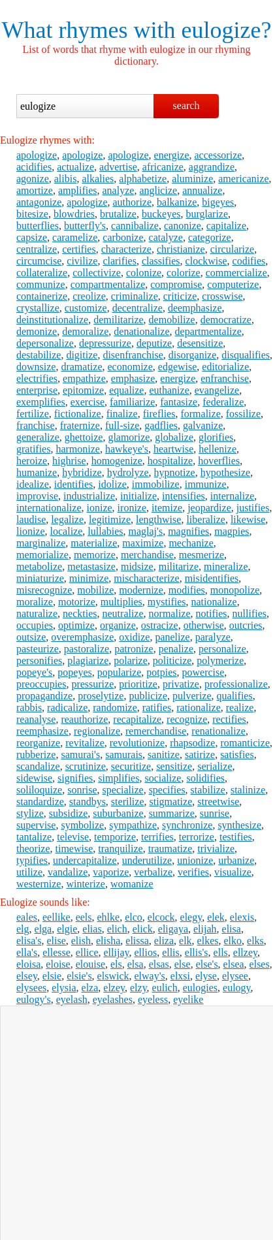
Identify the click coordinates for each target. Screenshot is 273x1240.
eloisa (28, 964)
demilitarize (118, 319)
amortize (34, 190)
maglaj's (146, 531)
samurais (123, 754)
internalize (232, 495)
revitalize (84, 742)
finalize (122, 413)
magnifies (188, 531)
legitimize (110, 519)
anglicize (158, 190)
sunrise (214, 813)
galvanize (203, 425)
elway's (149, 975)
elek (216, 917)
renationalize (218, 731)
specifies (167, 789)
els (116, 964)
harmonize (78, 448)
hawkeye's (126, 448)
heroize (31, 460)
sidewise (34, 778)
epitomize (83, 390)
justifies (253, 507)
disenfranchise (133, 354)
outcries (246, 625)
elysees (31, 987)
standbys (87, 801)
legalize (67, 519)
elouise (90, 964)
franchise (35, 425)
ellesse (56, 952)
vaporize (111, 872)
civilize (82, 260)
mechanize (191, 542)
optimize (76, 625)
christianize (181, 249)
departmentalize (208, 331)
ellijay (116, 952)
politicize (172, 660)
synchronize (187, 825)
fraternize (80, 425)
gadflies (161, 425)
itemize (167, 507)
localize (66, 531)
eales (26, 917)
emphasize (133, 378)
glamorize (129, 437)
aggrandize (211, 166)
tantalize (34, 836)
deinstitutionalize (52, 319)
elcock (161, 917)
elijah (205, 928)
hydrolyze (128, 472)
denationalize (141, 331)
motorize (76, 601)
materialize (94, 542)
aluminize (192, 178)
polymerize (220, 660)
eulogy (237, 987)
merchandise (147, 554)
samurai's (80, 754)
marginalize (40, 542)
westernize (38, 883)
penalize (176, 648)
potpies (161, 672)
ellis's (196, 952)
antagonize (38, 202)
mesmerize (201, 554)
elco (133, 917)
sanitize (164, 754)
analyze (119, 190)
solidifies (205, 778)
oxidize (134, 637)
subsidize (68, 813)
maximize (142, 542)
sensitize (174, 766)
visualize (232, 872)
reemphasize (42, 731)
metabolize (39, 566)
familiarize (132, 401)
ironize (132, 507)
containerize (41, 296)
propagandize (44, 695)
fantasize (178, 401)
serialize (214, 766)
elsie (51, 975)
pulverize (192, 695)
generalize (37, 437)
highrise (69, 460)
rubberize (36, 754)
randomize (115, 707)
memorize (95, 554)
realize (240, 707)
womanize (131, 883)
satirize (200, 754)
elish (81, 940)
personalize (222, 648)
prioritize (138, 684)
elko (232, 940)
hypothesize (225, 472)
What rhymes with (89, 30)
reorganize (38, 742)
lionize (30, 531)
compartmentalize (108, 284)
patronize (133, 648)
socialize (162, 778)
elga (43, 928)
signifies (75, 778)
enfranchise (225, 378)
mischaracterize (146, 578)
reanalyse (36, 719)
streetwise (218, 801)
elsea (233, 964)
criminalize (134, 296)
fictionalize (77, 413)
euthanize (169, 390)
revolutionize (137, 742)
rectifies (229, 719)
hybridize (81, 472)
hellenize (217, 448)
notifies (211, 613)
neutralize (123, 613)
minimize (88, 578)
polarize (131, 660)
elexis (242, 917)
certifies (79, 249)
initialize (138, 495)
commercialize (236, 272)
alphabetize (143, 178)
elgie (67, 928)
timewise (74, 848)
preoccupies (41, 684)
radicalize (67, 707)
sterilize (127, 801)
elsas (159, 964)
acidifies (34, 166)
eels (84, 917)
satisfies (237, 754)
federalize (223, 401)
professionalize (236, 684)
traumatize (170, 848)
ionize (99, 507)
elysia (64, 987)
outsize (31, 637)
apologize (36, 155)
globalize (174, 437)
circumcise (38, 260)
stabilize (208, 789)
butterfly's (85, 225)
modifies (187, 590)
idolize (112, 484)
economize (130, 366)
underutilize (147, 860)
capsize (31, 237)
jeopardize (209, 507)
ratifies (156, 707)
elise (55, 940)
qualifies (235, 695)
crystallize (37, 307)
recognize (187, 719)
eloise (58, 964)
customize (86, 307)
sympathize (133, 825)
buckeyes (161, 213)
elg (22, 928)
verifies (193, 872)
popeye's (34, 672)
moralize (34, 601)
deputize (154, 343)
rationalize (198, 707)
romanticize (245, 742)
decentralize (137, 307)
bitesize (32, 213)
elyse (206, 975)
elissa (137, 940)
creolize (89, 296)
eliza (164, 940)
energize (171, 155)
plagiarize (87, 660)
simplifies (118, 778)
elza (90, 987)
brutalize (118, 213)
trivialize (215, 848)
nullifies (249, 613)
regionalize (97, 731)
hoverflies (219, 460)
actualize (75, 166)
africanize (163, 166)
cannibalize (135, 225)
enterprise (36, 390)
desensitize (200, 343)
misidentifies (212, 578)
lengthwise (158, 519)
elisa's (28, 940)
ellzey (245, 952)
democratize (226, 319)
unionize (195, 860)
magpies (231, 531)
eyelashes (113, 999)
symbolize (82, 825)
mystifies (167, 601)
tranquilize (120, 848)
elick (143, 928)
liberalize (205, 519)
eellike (56, 917)
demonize (36, 331)
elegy (191, 917)
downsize (36, 366)
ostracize (159, 625)
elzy (138, 987)
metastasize (91, 566)
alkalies (98, 178)
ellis (171, 952)
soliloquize (39, 789)
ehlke (108, 917)
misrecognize (44, 590)
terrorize (196, 836)
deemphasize (195, 307)
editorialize (225, 366)
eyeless (153, 999)
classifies (161, 260)
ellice (87, 952)
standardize (40, 801)
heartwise (173, 448)
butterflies (37, 225)
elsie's (79, 975)
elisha (108, 940)
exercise (87, 401)
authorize (132, 202)
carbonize (123, 237)
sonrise (82, 789)
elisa (231, 928)
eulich (165, 987)
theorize (33, 848)
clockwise (206, 260)
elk (185, 940)
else (182, 964)
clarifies (119, 260)
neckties (80, 613)
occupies (34, 625)
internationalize (49, 507)
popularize (119, 672)
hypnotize (174, 472)
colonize (143, 272)
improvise (37, 495)
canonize (182, 225)
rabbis (29, 707)
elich (117, 928)
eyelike (188, 999)
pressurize (92, 684)
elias (91, 928)
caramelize (74, 237)
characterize (126, 249)
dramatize (81, 366)
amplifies (77, 190)
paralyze (213, 637)
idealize (32, 484)
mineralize (226, 566)
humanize (36, 472)
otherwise (204, 625)
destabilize (38, 354)
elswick (113, 975)
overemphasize (82, 637)
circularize (232, 249)
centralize (36, 249)
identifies (73, 484)
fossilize (243, 413)
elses (259, 964)
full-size (122, 425)
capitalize (226, 225)
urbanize (236, 860)
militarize (179, 566)
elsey (26, 975)
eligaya (173, 928)
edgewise (177, 366)
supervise (36, 825)
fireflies (159, 413)
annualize (202, 190)
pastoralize (86, 648)
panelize (172, 637)
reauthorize (84, 719)
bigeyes (218, 202)
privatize (181, 684)
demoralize (85, 331)
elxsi (180, 975)
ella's (26, 952)
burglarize (206, 213)
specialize (123, 789)
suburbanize (118, 813)
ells (221, 952)
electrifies (36, 378)
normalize (170, 613)
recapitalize (137, 719)
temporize (115, 836)
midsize (137, 566)
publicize (148, 695)
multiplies (121, 601)
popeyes (74, 672)
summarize (172, 813)
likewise (248, 519)
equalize (126, 390)
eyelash (72, 999)
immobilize (156, 484)
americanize (243, 178)
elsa (135, 964)
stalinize (248, 789)
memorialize (42, 554)
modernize (141, 590)
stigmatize (171, 801)
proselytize (100, 695)
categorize (209, 237)
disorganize (192, 354)
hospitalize (170, 460)
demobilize (172, 319)
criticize (180, 296)
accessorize (218, 155)
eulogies (200, 987)
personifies (39, 660)
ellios (145, 952)
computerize (233, 284)
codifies (249, 260)
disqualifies (245, 354)
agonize (32, 178)
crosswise (222, 296)
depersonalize (45, 343)
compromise (176, 284)
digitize (81, 354)
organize (118, 625)
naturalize (36, 613)
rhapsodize (192, 742)
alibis (65, 178)
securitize (131, 766)
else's (207, 964)
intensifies (183, 495)
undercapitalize (85, 860)
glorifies (216, 437)
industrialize (89, 495)
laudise (31, 519)
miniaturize (40, 578)
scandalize (38, 766)
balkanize (177, 202)
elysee (235, 975)
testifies (235, 836)
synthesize (239, 825)
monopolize (235, 590)
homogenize (116, 460)
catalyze (166, 237)
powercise (203, 672)
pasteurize (37, 648)
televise (73, 836)
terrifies (157, 836)
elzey (114, 987)
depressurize (105, 343)
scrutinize (85, 766)
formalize (200, 413)
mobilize (95, 590)
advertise (118, 166)
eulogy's (33, 999)
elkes (208, 940)
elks (255, 940)
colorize (184, 272)
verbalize (153, 872)
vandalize (68, 872)
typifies (32, 860)
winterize (85, 883)
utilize (29, 872)
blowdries (74, 213)
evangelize (217, 390)
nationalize (214, 601)
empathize (84, 378)
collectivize (96, 272)
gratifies (33, 448)
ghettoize (84, 437)
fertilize (32, 413)
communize (40, 284)
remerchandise (155, 731)
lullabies (105, 531)
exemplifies (40, 401)
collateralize (41, 272)
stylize (30, 813)
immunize (206, 484)
